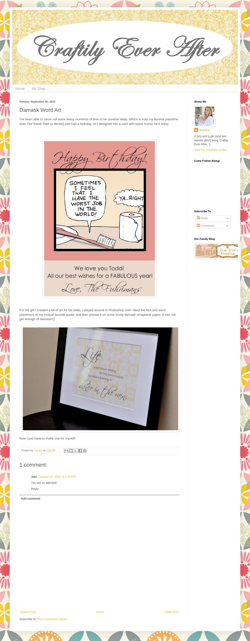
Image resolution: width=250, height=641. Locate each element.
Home (20, 88)
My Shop (38, 88)
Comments (206, 225)
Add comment (30, 498)
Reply (35, 489)
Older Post (171, 612)
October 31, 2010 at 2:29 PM (56, 477)
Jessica (204, 130)
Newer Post (28, 612)
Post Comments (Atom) (52, 619)
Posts (202, 218)
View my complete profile (210, 150)
